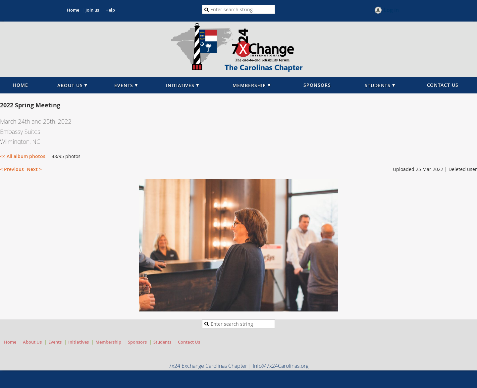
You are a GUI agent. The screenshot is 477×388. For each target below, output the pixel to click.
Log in (391, 10)
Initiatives (78, 342)
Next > (34, 169)
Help (110, 10)
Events (55, 342)
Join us (92, 10)
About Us (32, 342)
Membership (108, 342)
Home (73, 10)
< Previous (12, 169)
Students (162, 342)
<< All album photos (22, 156)
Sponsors (137, 342)
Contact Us (189, 342)
